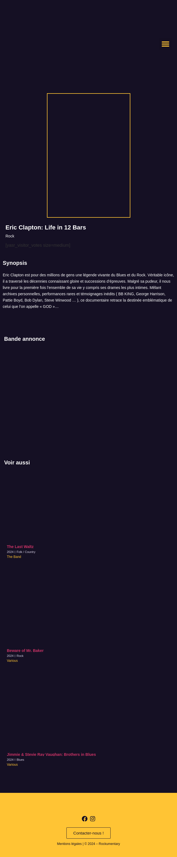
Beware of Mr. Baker (25, 650)
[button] (165, 44)
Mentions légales (69, 844)
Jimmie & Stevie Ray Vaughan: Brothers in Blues (51, 754)
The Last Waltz (20, 546)
